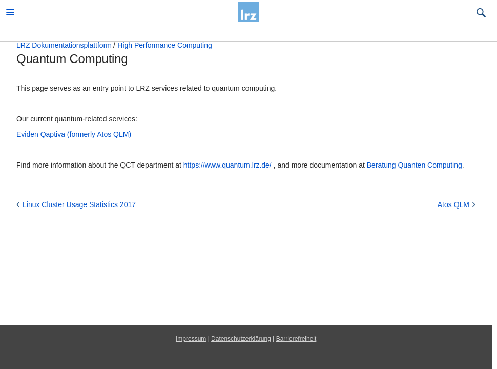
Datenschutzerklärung (241, 338)
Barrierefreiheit (296, 338)
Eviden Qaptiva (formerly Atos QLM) (73, 134)
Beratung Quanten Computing (414, 165)
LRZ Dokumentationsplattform (64, 45)
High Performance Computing (164, 45)
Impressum (191, 338)
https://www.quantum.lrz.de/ (227, 165)
